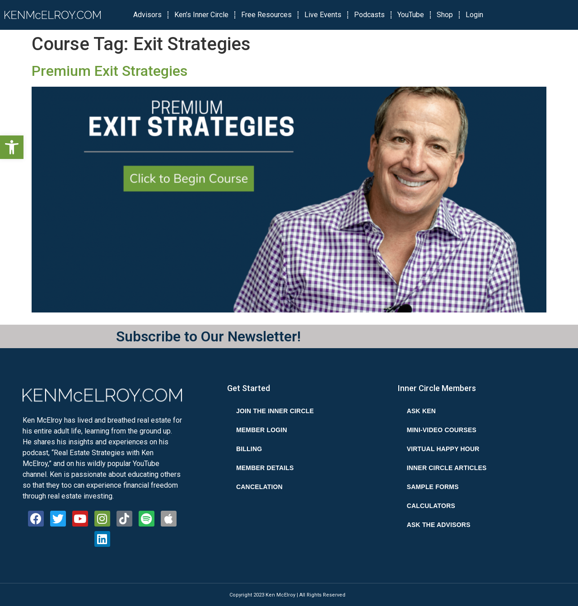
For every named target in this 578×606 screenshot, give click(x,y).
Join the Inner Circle (275, 411)
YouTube (410, 14)
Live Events (322, 14)
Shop (445, 14)
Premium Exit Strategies (109, 70)
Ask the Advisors (439, 524)
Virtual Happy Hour (443, 448)
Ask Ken (421, 411)
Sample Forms (433, 486)
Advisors (147, 14)
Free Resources (266, 14)
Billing (249, 448)
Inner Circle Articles (447, 467)
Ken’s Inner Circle (201, 14)
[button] (11, 147)
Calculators (431, 505)
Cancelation (259, 486)
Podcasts (369, 14)
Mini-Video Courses (441, 430)
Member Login (261, 430)
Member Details (265, 467)
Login (474, 14)
